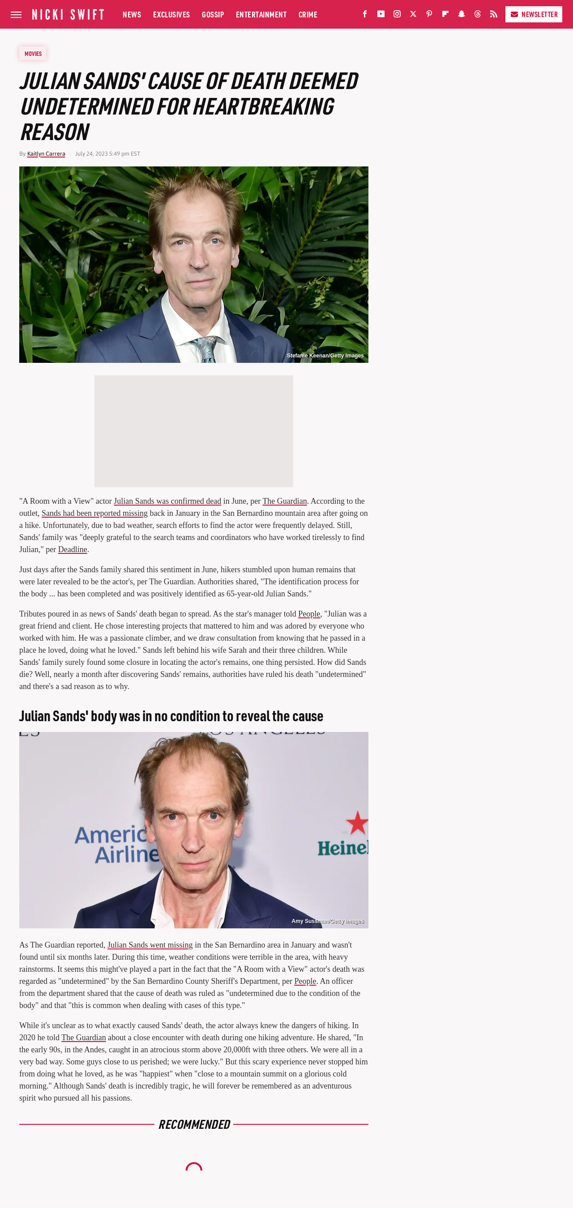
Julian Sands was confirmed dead (167, 501)
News (132, 14)
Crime (308, 14)
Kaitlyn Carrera (46, 153)
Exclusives (171, 14)
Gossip (213, 14)
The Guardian (284, 501)
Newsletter (534, 14)
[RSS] (493, 15)
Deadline (72, 549)
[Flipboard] (445, 15)
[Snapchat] (461, 15)
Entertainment (261, 14)
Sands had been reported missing (95, 513)
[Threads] (477, 15)
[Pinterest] (429, 15)
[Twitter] (413, 15)
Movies (33, 53)
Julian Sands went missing (150, 944)
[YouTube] (380, 15)
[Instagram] (397, 15)
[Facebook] (364, 15)
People (309, 613)
